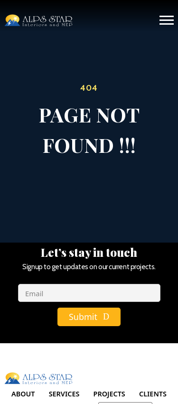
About (23, 393)
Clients (153, 393)
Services (64, 393)
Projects (109, 393)
